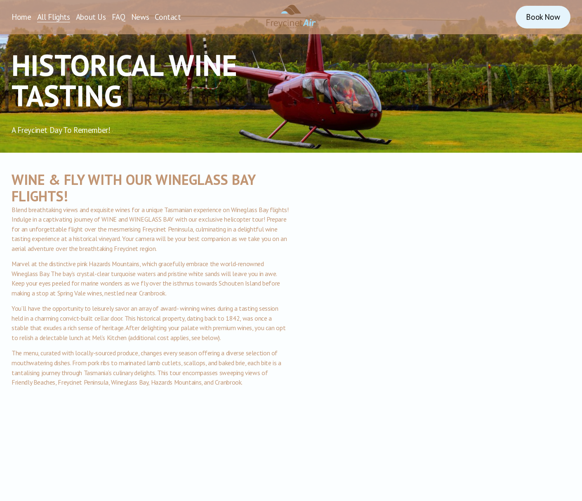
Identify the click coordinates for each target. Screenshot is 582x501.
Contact (168, 17)
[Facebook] (502, 17)
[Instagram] (483, 17)
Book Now (543, 17)
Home (21, 17)
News (140, 17)
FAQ (118, 17)
